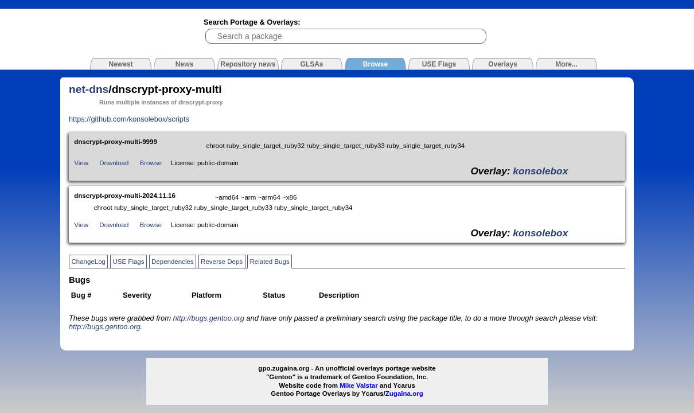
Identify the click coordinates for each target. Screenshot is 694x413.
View (81, 162)
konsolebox (540, 171)
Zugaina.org (404, 393)
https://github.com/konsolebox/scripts (129, 119)
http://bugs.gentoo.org (208, 318)
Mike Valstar (359, 385)
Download (113, 162)
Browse (151, 162)
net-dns (88, 89)
